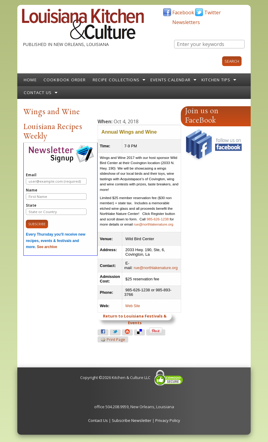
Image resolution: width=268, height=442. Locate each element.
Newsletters (186, 22)
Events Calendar (170, 79)
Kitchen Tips (215, 79)
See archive (47, 247)
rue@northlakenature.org (153, 224)
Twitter (212, 12)
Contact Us (38, 92)
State (56, 209)
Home (30, 79)
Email (56, 178)
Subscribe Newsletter (131, 420)
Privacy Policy (167, 420)
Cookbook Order (64, 79)
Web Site (132, 306)
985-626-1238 (157, 219)
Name (56, 194)
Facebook (183, 12)
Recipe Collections (116, 79)
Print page (113, 339)
